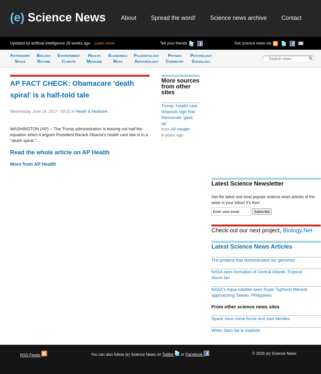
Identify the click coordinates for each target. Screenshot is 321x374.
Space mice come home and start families (250, 318)
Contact (291, 18)
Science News (58, 17)
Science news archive (238, 18)
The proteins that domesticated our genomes (253, 260)
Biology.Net (298, 230)
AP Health (180, 129)
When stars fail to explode (235, 330)
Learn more (104, 43)
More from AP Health (33, 164)
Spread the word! (173, 18)
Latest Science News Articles (251, 246)
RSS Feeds (33, 355)
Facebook (197, 354)
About (128, 18)
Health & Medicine (91, 111)
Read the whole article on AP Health (60, 152)
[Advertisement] (266, 118)
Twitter (171, 354)
